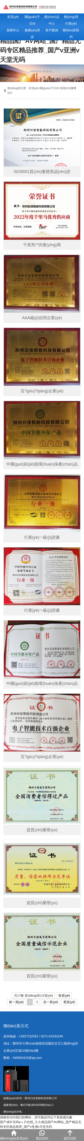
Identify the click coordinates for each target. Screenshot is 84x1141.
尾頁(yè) (69, 1002)
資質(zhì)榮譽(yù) (42, 830)
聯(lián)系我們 (71, 33)
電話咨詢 (42, 1135)
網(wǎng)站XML (12, 1111)
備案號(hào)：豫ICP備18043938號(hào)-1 (28, 1105)
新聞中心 (13, 30)
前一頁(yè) (16, 1002)
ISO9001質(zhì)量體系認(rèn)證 (42, 171)
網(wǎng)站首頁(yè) (14, 1135)
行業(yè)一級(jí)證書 (42, 537)
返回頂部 (70, 1135)
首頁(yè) (13, 17)
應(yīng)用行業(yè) (71, 20)
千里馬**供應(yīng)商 (42, 245)
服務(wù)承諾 (32, 33)
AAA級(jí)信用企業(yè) (42, 318)
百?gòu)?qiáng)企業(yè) (42, 391)
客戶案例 (51, 30)
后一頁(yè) (50, 1002)
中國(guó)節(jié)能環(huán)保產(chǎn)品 (42, 464)
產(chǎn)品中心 (51, 20)
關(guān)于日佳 (32, 20)
